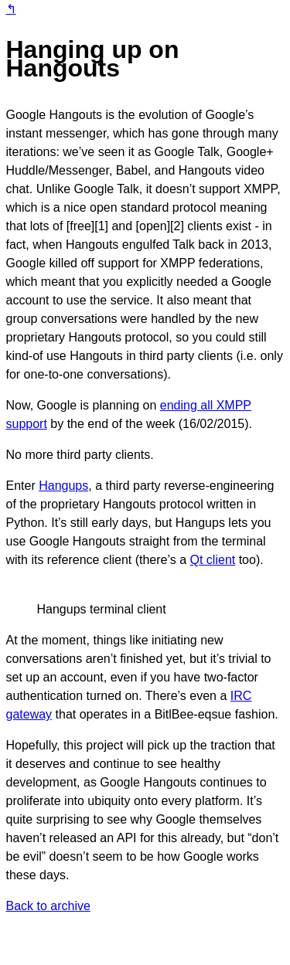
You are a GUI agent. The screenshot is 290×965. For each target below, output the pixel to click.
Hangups (63, 485)
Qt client (213, 559)
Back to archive (48, 905)
